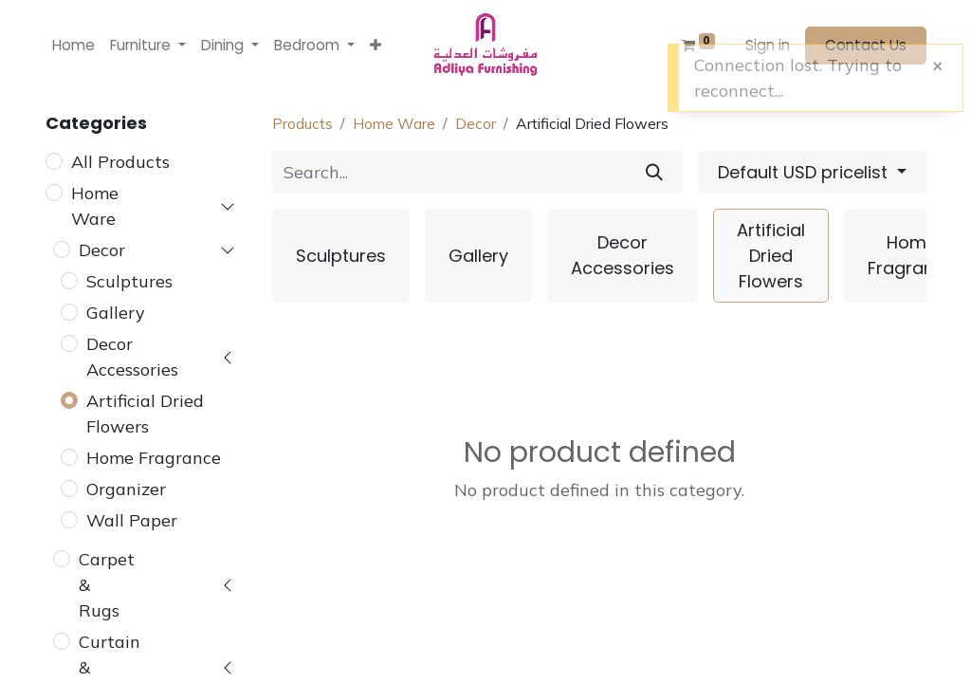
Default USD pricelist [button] (805, 172)
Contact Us (866, 45)
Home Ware (95, 206)
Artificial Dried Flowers (145, 413)
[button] (375, 46)
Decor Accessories (132, 356)
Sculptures (129, 281)
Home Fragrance (153, 458)
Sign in (767, 45)
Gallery (115, 312)
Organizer (126, 489)
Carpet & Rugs (107, 584)
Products (302, 123)
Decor (102, 250)
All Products (120, 162)
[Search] (654, 172)
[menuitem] (73, 46)
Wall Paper (131, 520)
